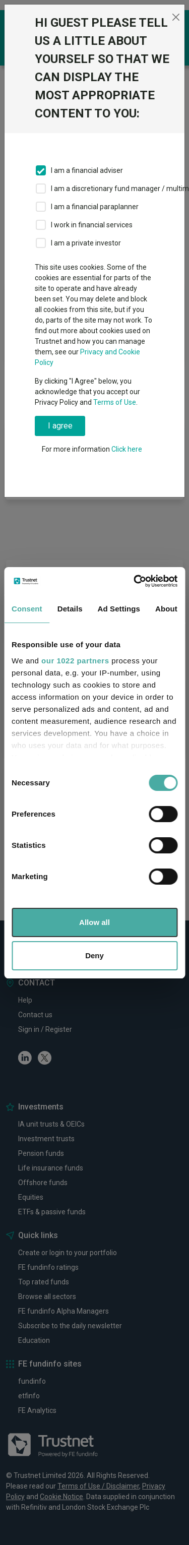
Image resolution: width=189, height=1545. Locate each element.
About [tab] (166, 608)
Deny (94, 955)
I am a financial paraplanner (95, 207)
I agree (60, 425)
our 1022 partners (75, 660)
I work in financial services (92, 225)
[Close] (175, 17)
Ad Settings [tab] (119, 608)
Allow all (94, 922)
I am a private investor (86, 243)
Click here (126, 449)
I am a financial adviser (87, 170)
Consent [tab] (27, 608)
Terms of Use (114, 402)
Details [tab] (70, 608)
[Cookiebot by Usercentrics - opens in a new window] (134, 581)
